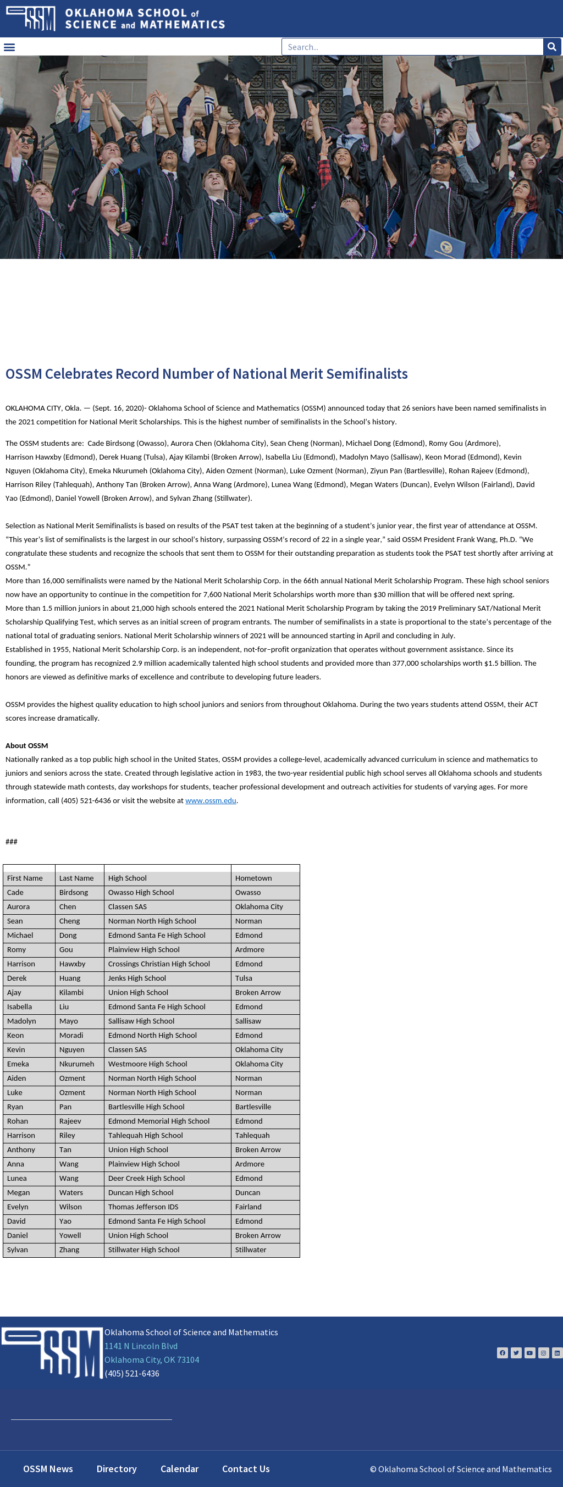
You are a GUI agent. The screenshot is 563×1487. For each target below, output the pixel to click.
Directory (117, 1468)
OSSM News (48, 1468)
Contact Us (246, 1468)
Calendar (179, 1468)
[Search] (552, 46)
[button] (9, 46)
